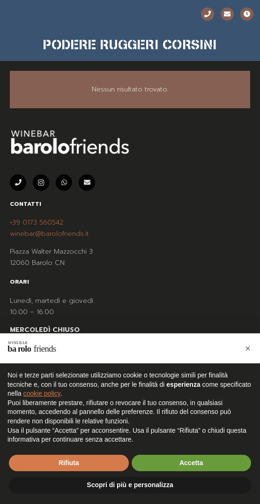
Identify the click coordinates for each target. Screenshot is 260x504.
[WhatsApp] (64, 182)
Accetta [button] (191, 462)
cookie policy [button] (41, 393)
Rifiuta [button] (69, 462)
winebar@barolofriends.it (49, 234)
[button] (247, 348)
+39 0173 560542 (36, 222)
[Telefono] (207, 14)
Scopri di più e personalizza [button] (130, 485)
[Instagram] (41, 182)
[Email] (227, 14)
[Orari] (246, 14)
